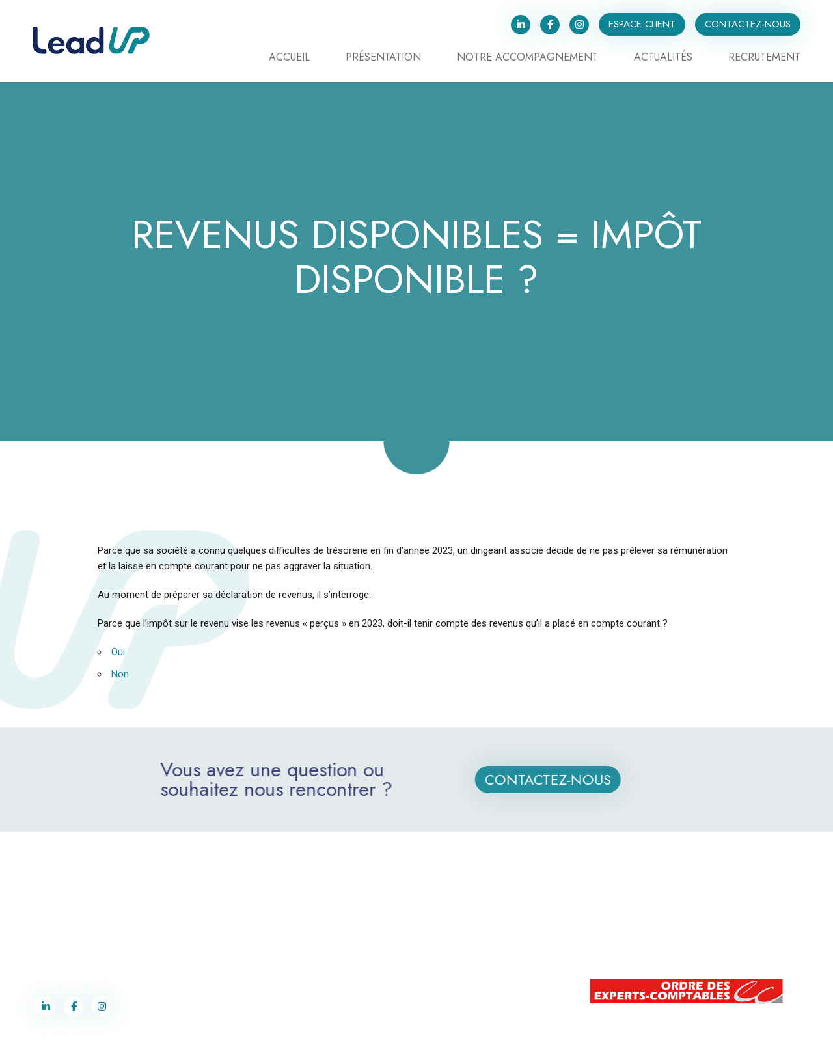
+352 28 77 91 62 (656, 918)
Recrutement (764, 58)
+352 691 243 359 (658, 932)
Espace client (642, 24)
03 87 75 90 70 (68, 932)
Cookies (540, 1040)
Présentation (383, 58)
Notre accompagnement (527, 58)
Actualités (663, 58)
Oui (118, 652)
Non (120, 674)
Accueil (289, 58)
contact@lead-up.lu (655, 945)
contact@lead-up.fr (71, 945)
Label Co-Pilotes (398, 1040)
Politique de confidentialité (476, 1040)
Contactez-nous (748, 24)
